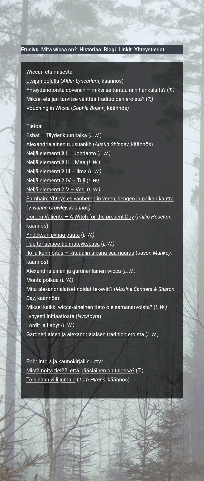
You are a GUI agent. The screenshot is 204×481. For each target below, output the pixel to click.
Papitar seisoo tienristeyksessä (63, 244)
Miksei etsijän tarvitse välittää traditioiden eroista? (85, 99)
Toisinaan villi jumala (50, 379)
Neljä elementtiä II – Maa (56, 162)
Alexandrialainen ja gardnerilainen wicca (73, 271)
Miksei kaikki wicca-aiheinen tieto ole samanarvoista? (89, 307)
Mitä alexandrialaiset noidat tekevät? (69, 289)
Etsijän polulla (42, 81)
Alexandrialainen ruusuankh (59, 144)
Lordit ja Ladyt (43, 325)
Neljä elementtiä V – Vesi (56, 189)
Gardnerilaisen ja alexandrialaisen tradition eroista (85, 334)
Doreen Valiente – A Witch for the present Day (80, 216)
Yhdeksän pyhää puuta (53, 235)
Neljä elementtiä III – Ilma (56, 171)
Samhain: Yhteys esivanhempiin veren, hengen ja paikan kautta (100, 198)
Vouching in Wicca (48, 108)
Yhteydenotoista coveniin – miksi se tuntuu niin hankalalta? (96, 90)
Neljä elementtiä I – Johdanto (61, 153)
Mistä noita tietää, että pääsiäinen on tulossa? (80, 370)
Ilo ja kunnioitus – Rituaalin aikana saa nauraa (80, 253)
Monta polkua (42, 280)
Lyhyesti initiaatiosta (50, 316)
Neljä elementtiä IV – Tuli (55, 180)
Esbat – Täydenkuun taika (57, 135)
